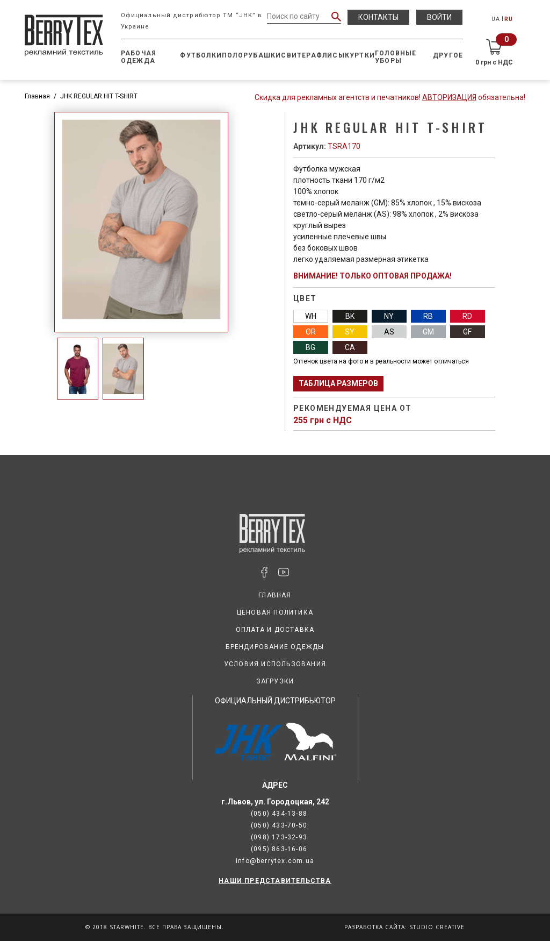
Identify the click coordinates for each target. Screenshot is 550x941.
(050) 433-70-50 (279, 825)
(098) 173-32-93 (279, 837)
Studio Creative (437, 927)
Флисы (330, 55)
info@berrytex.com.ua (275, 861)
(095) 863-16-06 (279, 849)
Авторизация (449, 97)
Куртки (360, 55)
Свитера (298, 55)
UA (495, 19)
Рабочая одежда (138, 57)
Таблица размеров (338, 383)
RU (508, 19)
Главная (37, 96)
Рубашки (262, 55)
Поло (232, 55)
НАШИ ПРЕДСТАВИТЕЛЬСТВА (275, 881)
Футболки (201, 55)
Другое (448, 55)
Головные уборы (396, 57)
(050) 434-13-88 (279, 813)
